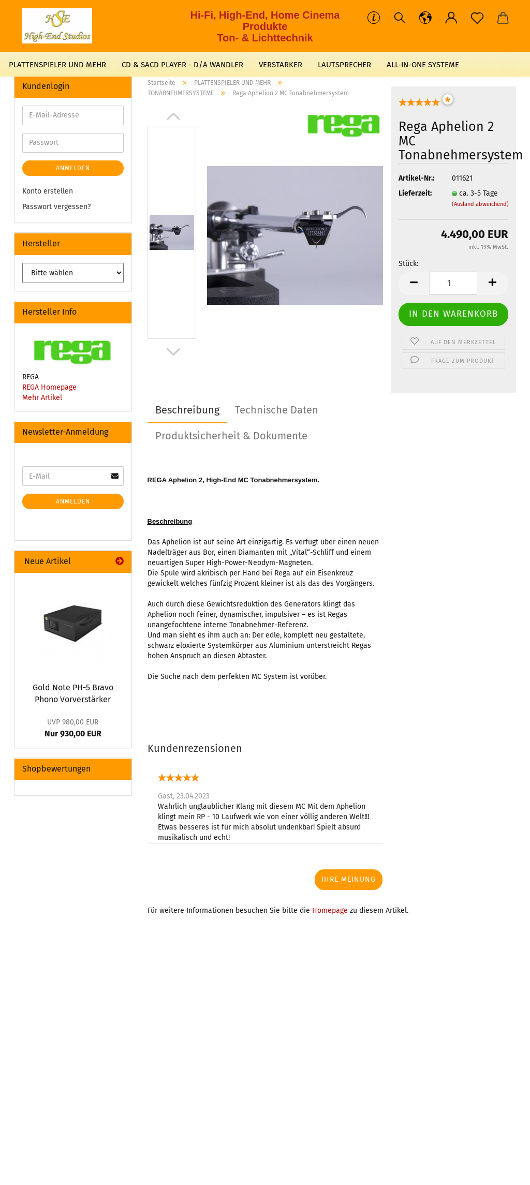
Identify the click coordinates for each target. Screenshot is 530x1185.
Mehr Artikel (42, 397)
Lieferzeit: (415, 193)
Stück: (408, 263)
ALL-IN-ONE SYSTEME (423, 64)
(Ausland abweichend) (480, 204)
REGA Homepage (49, 387)
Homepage (330, 910)
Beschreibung (187, 410)
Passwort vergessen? (56, 206)
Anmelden (73, 168)
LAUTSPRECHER (344, 64)
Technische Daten (276, 410)
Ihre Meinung (348, 879)
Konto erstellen (47, 191)
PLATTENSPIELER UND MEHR (57, 64)
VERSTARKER (280, 64)
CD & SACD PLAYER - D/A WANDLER (182, 64)
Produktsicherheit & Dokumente (231, 435)
